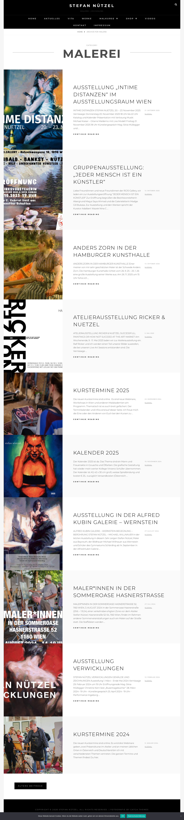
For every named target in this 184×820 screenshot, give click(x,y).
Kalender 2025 (96, 453)
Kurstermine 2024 (101, 734)
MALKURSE (107, 18)
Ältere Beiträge (30, 786)
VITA (71, 18)
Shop (130, 18)
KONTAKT (79, 25)
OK (122, 816)
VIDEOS (150, 18)
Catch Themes (139, 810)
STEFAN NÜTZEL (92, 5)
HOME (32, 18)
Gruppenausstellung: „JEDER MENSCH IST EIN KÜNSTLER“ (108, 174)
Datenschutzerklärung (136, 816)
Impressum (102, 25)
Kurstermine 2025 (101, 390)
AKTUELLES (52, 18)
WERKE (87, 18)
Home (80, 32)
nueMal (148, 114)
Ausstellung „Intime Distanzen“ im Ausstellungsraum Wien (112, 94)
